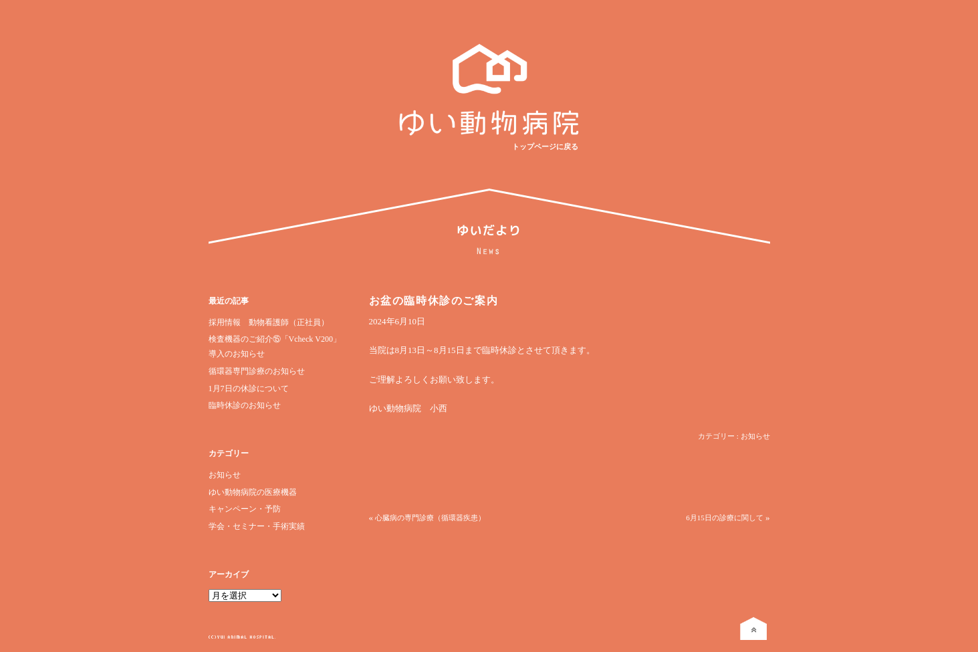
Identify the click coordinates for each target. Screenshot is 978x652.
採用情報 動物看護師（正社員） (269, 322)
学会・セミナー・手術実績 (257, 526)
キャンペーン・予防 (245, 509)
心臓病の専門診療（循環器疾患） (430, 518)
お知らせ (225, 474)
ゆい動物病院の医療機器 (253, 492)
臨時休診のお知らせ (245, 405)
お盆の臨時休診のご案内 (434, 300)
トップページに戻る (545, 146)
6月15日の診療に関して (724, 518)
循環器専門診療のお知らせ (257, 371)
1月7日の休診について (249, 388)
